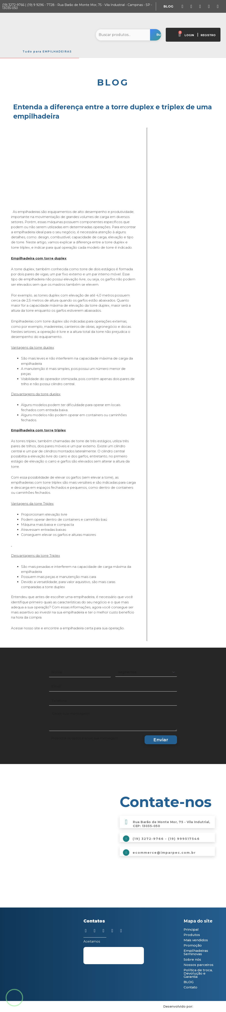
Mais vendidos (196, 940)
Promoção (193, 945)
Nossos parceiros (198, 965)
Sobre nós (192, 959)
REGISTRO (208, 35)
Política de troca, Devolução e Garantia (198, 973)
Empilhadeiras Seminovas (196, 952)
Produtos (192, 935)
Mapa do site (198, 921)
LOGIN (189, 35)
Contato (190, 987)
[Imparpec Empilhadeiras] (59, 824)
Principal (191, 929)
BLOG (189, 982)
